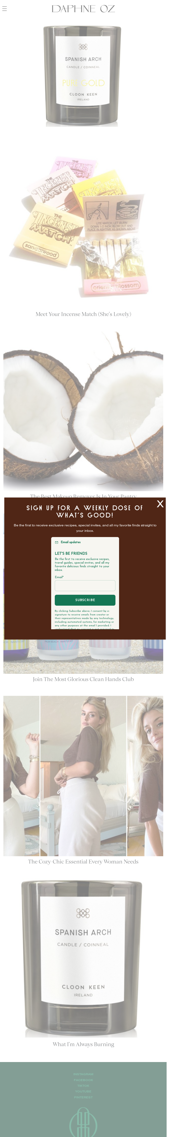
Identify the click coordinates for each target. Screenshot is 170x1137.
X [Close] (160, 503)
